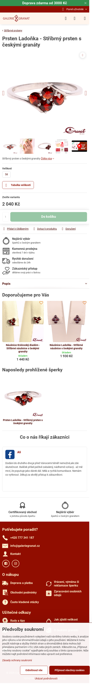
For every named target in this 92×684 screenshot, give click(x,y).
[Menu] (84, 18)
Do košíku (48, 216)
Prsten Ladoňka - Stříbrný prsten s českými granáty (23, 422)
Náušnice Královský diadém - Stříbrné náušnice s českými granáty (23, 348)
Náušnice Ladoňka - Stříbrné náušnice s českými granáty (66, 347)
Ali (19, 452)
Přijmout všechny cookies (69, 670)
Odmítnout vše (34, 670)
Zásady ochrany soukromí (17, 660)
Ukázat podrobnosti (46, 678)
